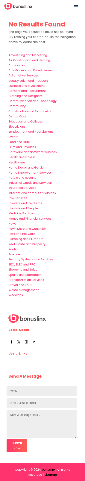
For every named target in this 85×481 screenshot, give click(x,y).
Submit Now (16, 445)
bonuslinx (48, 469)
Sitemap (51, 475)
